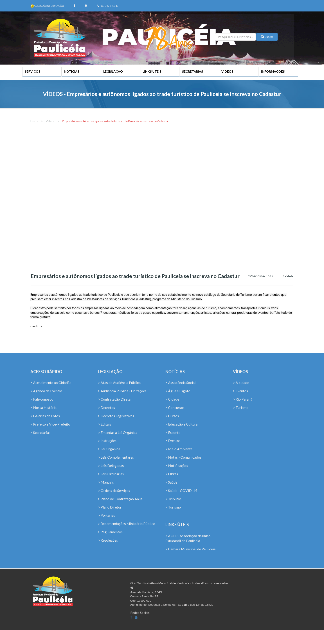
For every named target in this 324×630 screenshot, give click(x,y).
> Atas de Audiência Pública (119, 383)
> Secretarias (40, 433)
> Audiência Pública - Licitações (122, 391)
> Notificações (176, 466)
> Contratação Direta (114, 400)
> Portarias (106, 515)
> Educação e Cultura (181, 424)
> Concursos (174, 408)
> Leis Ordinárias (111, 474)
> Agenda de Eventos (46, 391)
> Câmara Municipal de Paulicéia (190, 549)
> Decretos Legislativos (116, 416)
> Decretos (106, 408)
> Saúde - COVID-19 (181, 491)
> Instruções (107, 441)
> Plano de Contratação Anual (120, 499)
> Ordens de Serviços (114, 491)
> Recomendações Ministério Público (126, 524)
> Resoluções (108, 540)
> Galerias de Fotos (45, 416)
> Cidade (172, 400)
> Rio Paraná (242, 400)
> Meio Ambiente (178, 449)
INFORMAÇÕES (272, 71)
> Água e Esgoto (177, 391)
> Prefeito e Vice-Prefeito (50, 424)
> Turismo (173, 507)
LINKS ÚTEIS (152, 71)
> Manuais (106, 482)
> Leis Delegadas (111, 466)
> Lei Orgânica (109, 449)
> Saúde (171, 482)
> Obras (171, 474)
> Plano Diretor (110, 507)
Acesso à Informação (49, 5)
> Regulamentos (110, 532)
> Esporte (172, 433)
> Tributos (173, 499)
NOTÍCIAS (72, 71)
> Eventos (172, 441)
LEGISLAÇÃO (114, 71)
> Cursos (172, 416)
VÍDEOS (227, 71)
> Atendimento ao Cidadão (51, 383)
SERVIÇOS (34, 71)
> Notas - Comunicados (183, 458)
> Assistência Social (180, 383)
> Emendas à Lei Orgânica (117, 433)
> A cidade (241, 383)
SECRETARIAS (192, 71)
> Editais (104, 424)
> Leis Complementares (116, 458)
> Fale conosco (41, 400)
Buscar (267, 37)
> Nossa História (43, 408)
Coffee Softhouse (278, 606)
